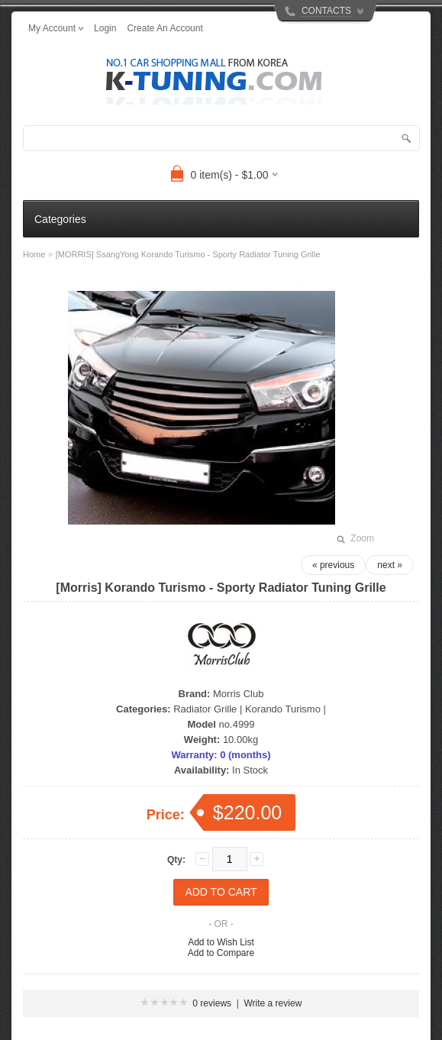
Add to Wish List (221, 942)
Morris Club (238, 693)
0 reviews (211, 1003)
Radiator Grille (205, 709)
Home (34, 254)
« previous (333, 565)
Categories (60, 219)
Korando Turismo (283, 709)
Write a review (273, 1003)
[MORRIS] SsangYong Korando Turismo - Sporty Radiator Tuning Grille (188, 254)
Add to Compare (221, 953)
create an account (164, 28)
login (105, 28)
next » (389, 565)
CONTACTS (326, 10)
